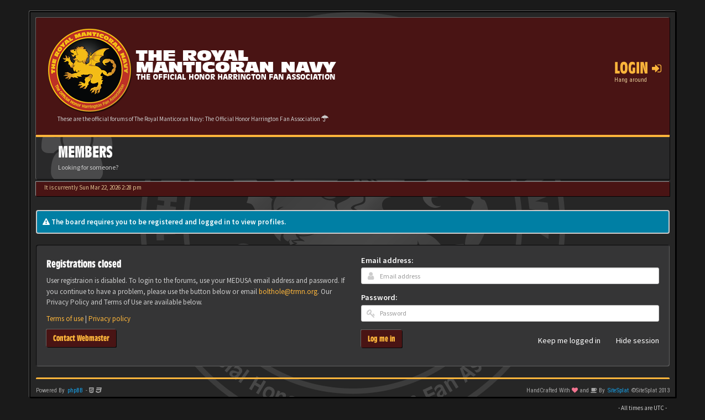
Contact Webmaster (81, 338)
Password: (379, 297)
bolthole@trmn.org (288, 291)
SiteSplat (618, 390)
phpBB (75, 390)
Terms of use (64, 318)
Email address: (387, 260)
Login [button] (637, 68)
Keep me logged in (563, 341)
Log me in (381, 338)
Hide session (631, 341)
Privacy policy (109, 318)
